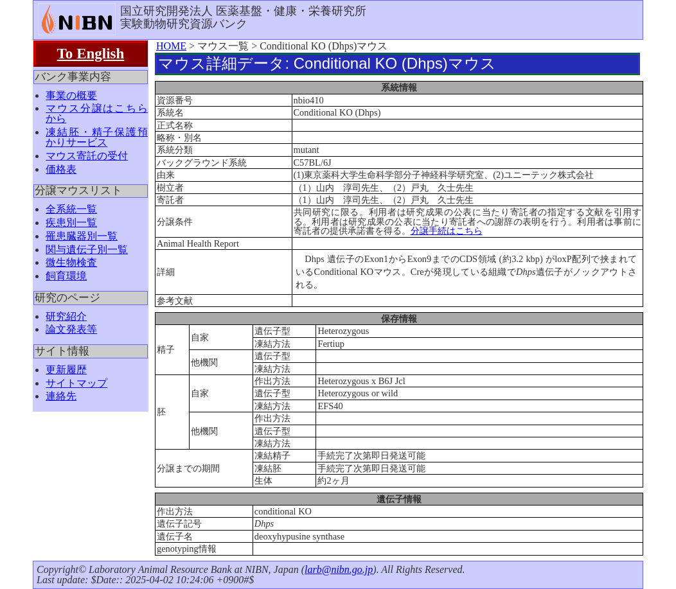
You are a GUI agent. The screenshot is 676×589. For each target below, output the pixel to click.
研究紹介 (66, 316)
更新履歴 (66, 369)
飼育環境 (66, 275)
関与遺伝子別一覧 (87, 249)
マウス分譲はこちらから (97, 113)
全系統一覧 (71, 209)
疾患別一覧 (71, 222)
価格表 (61, 169)
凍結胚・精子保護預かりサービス (97, 137)
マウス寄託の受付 (87, 155)
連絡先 (61, 396)
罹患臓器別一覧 (82, 236)
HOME (171, 45)
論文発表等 (71, 329)
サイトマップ (76, 383)
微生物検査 (71, 262)
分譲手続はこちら (447, 230)
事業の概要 (71, 95)
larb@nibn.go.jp (339, 569)
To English (91, 53)
